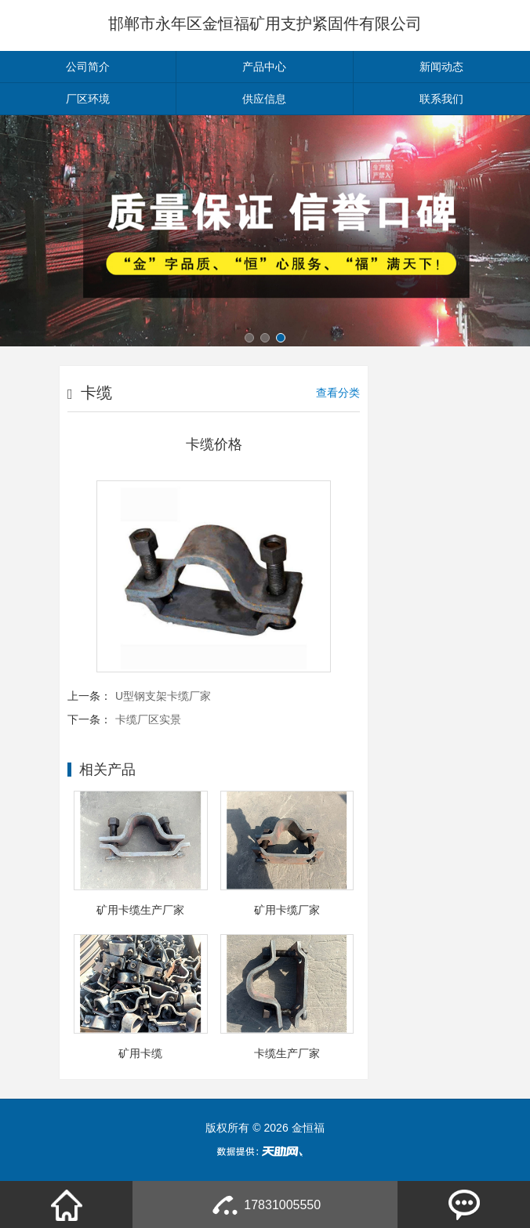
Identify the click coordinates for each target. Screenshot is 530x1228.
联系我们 (441, 98)
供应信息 (264, 98)
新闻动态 (441, 66)
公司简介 (88, 66)
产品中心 (264, 66)
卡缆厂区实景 (148, 719)
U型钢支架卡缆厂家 (163, 696)
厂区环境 (88, 98)
